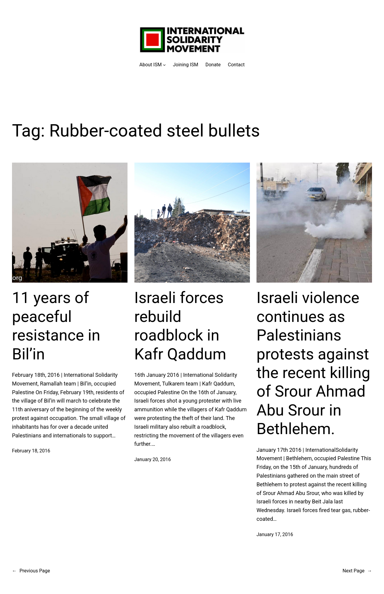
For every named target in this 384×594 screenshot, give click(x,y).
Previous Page (31, 571)
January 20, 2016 (152, 459)
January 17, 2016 (274, 534)
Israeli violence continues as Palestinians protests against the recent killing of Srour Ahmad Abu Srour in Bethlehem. (313, 363)
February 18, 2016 (31, 451)
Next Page (357, 571)
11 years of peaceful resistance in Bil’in (56, 326)
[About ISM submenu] (153, 65)
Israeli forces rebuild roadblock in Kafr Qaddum (180, 326)
